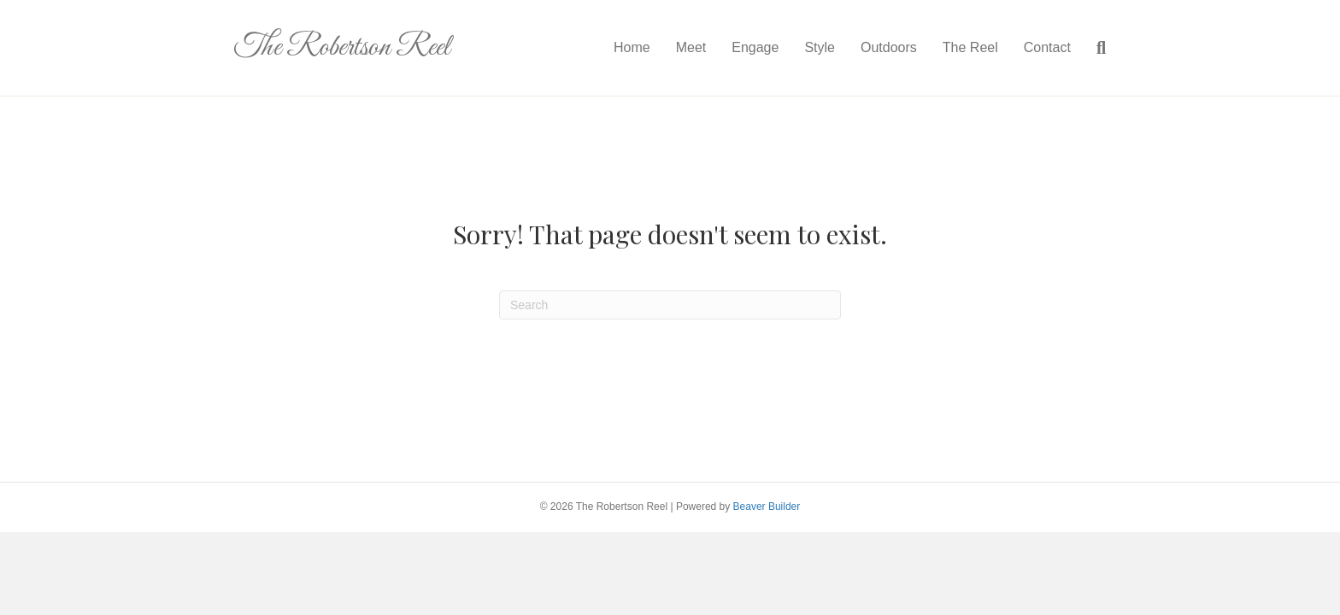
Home (632, 47)
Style (819, 47)
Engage (755, 47)
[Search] (1095, 47)
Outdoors (889, 47)
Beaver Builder (767, 506)
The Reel (970, 47)
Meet (691, 47)
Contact (1047, 47)
